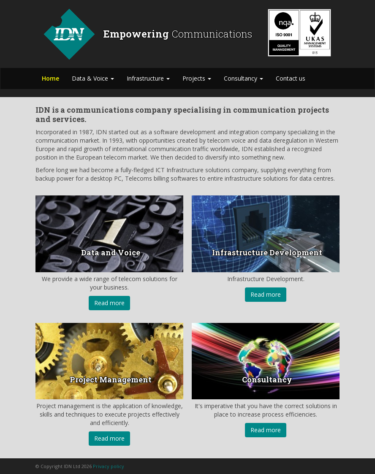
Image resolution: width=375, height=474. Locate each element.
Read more (109, 303)
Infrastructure (148, 78)
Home (50, 78)
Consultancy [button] (267, 379)
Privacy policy (108, 466)
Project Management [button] (111, 379)
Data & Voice (93, 78)
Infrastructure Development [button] (267, 252)
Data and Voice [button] (110, 252)
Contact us (290, 78)
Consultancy (243, 78)
